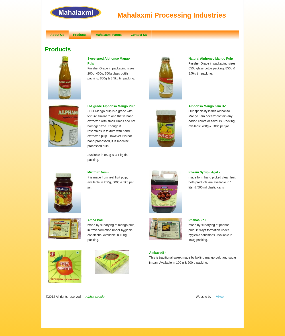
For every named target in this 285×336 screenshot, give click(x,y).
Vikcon (220, 296)
